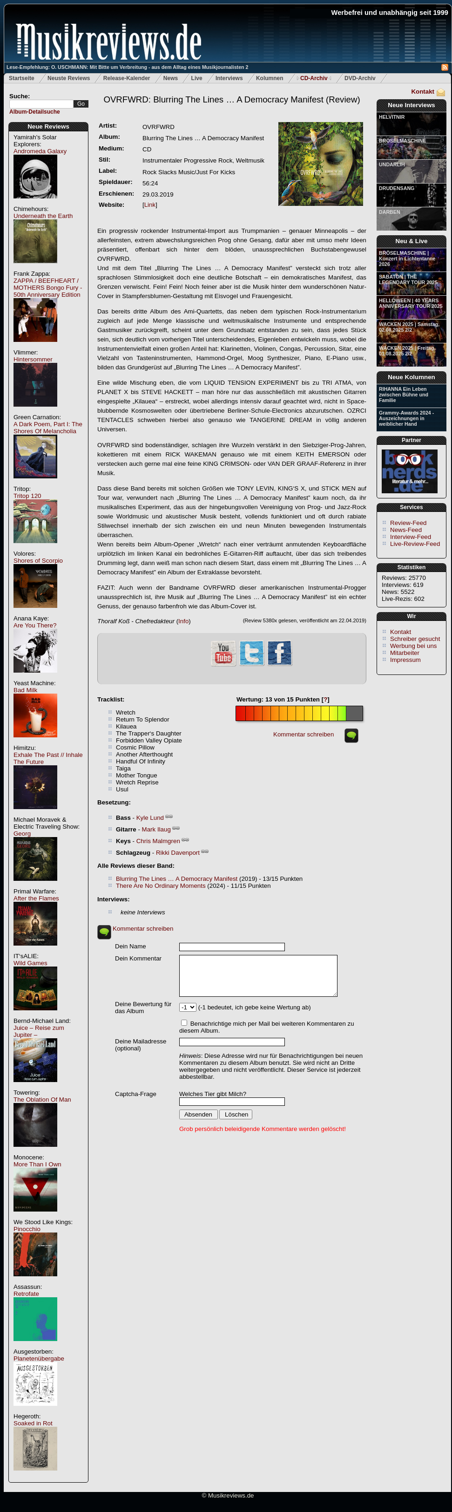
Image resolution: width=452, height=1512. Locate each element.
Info (183, 621)
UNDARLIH (392, 164)
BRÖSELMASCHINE (402, 140)
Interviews (229, 78)
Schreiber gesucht (415, 638)
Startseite (21, 78)
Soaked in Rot (33, 1423)
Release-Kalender (126, 78)
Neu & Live (412, 241)
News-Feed (406, 529)
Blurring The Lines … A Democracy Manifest (176, 878)
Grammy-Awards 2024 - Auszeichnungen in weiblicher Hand (406, 418)
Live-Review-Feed (415, 543)
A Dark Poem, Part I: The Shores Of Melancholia (47, 428)
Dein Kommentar (138, 958)
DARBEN (389, 212)
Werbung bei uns (413, 645)
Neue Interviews (411, 105)
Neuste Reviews (68, 78)
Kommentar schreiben (303, 734)
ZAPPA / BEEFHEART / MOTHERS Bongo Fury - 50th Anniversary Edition (47, 287)
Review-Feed (408, 522)
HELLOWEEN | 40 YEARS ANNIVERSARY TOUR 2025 (411, 303)
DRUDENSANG (396, 188)
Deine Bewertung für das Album (143, 1008)
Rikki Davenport (178, 852)
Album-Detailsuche (34, 112)
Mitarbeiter (404, 652)
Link (149, 204)
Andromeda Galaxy (40, 151)
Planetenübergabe (38, 1358)
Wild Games (30, 963)
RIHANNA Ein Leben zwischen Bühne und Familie (403, 394)
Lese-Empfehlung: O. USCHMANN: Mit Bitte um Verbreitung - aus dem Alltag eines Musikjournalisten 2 (127, 67)
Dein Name (130, 946)
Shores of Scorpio (38, 560)
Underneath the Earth (43, 215)
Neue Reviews (48, 126)
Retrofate (26, 1293)
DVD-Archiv (360, 78)
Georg (22, 833)
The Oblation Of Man (42, 1099)
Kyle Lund (150, 817)
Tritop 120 (27, 495)
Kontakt (422, 91)
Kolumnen (269, 78)
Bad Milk (25, 690)
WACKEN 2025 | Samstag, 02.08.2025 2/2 (409, 327)
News (170, 78)
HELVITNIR (392, 117)
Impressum (405, 659)
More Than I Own (37, 1164)
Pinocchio (26, 1229)
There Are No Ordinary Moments (161, 885)
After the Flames (36, 898)
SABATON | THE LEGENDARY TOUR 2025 (408, 279)
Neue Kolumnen (411, 377)
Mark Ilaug (156, 829)
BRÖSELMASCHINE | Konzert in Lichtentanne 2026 (407, 258)
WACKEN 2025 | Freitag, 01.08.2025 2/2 (407, 350)
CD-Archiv (314, 78)
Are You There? (34, 625)
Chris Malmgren (158, 841)
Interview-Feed (410, 536)
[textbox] (41, 104)
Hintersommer (33, 359)
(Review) (231, 99)
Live (196, 78)
